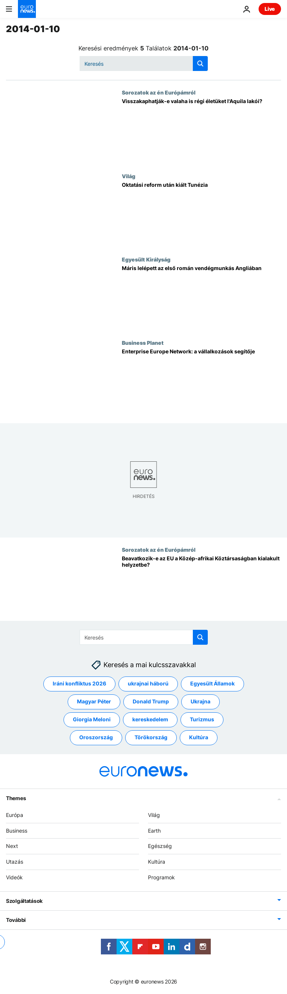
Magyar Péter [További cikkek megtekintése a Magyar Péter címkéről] (94, 701)
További (16, 920)
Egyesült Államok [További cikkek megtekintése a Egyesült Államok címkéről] (212, 683)
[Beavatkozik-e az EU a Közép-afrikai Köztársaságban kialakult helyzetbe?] (201, 588)
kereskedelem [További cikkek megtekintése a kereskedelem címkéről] (150, 719)
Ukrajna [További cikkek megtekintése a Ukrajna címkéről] (200, 701)
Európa (14, 815)
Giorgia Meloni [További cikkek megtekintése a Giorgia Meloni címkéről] (92, 719)
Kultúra (156, 861)
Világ (128, 176)
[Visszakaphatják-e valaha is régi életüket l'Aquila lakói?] (201, 131)
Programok (161, 877)
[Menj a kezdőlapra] (27, 9)
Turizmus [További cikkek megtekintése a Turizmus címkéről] (202, 719)
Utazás (14, 861)
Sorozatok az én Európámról (158, 92)
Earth (154, 830)
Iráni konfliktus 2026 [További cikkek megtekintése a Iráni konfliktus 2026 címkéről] (79, 683)
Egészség (160, 846)
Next (12, 846)
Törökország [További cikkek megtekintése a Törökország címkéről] (151, 737)
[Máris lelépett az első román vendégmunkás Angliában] (201, 298)
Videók (14, 877)
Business (16, 830)
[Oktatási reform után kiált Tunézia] (201, 214)
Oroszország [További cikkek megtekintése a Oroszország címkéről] (96, 737)
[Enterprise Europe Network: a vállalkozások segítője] (201, 381)
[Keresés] (144, 63)
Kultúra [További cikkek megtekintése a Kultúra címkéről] (198, 737)
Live (270, 9)
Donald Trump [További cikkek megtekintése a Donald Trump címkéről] (151, 701)
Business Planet (143, 343)
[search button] (200, 63)
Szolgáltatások (24, 901)
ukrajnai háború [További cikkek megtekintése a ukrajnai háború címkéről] (148, 683)
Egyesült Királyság (146, 259)
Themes (16, 798)
